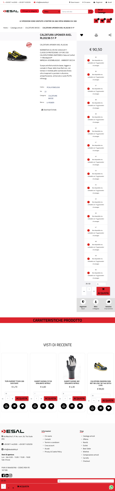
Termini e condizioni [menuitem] (52, 442)
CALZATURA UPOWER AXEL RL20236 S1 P (58, 27)
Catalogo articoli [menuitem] (89, 436)
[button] (90, 12)
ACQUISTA (21, 398)
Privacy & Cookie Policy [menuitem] (53, 451)
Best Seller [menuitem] (87, 448)
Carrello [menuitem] (86, 458)
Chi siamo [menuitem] (48, 436)
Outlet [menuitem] (85, 445)
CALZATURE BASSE (32, 27)
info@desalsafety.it (41, 2)
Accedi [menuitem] (47, 448)
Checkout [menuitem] (86, 461)
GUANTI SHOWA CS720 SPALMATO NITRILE (43, 382)
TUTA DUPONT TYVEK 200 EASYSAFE (14, 382)
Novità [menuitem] (85, 442)
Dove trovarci (74, 2)
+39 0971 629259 (25, 2)
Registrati (99, 2)
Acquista (103, 291)
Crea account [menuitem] (49, 445)
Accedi (110, 2)
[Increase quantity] (94, 291)
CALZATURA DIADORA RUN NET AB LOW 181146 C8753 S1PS (100, 383)
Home (5, 27)
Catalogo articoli (16, 27)
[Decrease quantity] (84, 291)
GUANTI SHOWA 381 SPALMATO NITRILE (72, 382)
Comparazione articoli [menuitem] (91, 454)
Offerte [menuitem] (85, 439)
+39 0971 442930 (10, 2)
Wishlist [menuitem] (86, 451)
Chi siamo (86, 2)
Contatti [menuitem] (48, 439)
